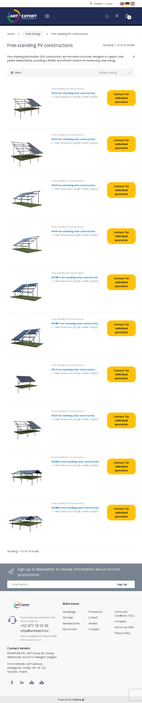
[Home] (21, 604)
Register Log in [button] (101, 3)
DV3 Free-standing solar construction (73, 139)
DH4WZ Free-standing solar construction (75, 508)
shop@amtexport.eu (34, 631)
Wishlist (93, 623)
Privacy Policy (122, 633)
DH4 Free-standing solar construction (73, 231)
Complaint (120, 621)
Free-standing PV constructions (68, 88)
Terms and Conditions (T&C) (124, 613)
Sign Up (122, 584)
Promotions (96, 611)
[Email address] (58, 584)
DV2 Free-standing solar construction (73, 93)
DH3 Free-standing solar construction (73, 185)
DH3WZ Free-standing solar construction (75, 461)
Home (10, 34)
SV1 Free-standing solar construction (73, 369)
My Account (70, 629)
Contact (93, 617)
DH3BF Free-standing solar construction (75, 277)
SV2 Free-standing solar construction (73, 415)
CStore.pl (78, 699)
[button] (107, 15)
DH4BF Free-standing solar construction (75, 323)
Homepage (69, 611)
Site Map (68, 617)
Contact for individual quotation (121, 98)
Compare (94, 629)
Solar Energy (33, 34)
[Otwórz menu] (47, 16)
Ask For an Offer (124, 627)
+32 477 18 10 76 (34, 625)
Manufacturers (71, 623)
